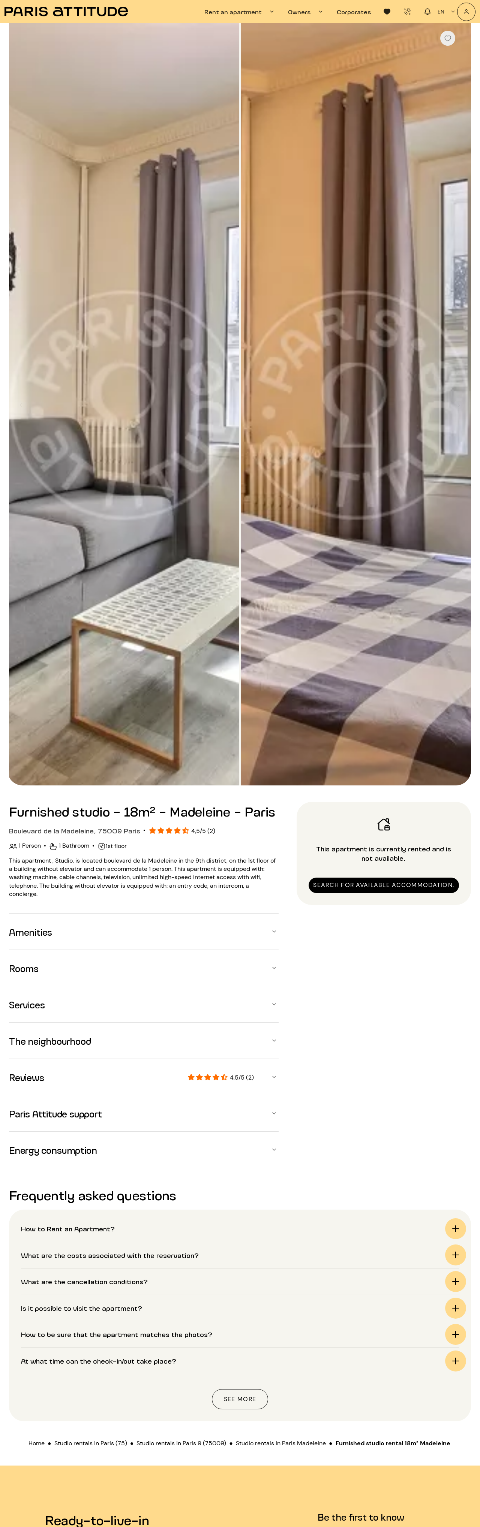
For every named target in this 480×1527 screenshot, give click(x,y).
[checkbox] (447, 38)
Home (36, 1443)
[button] (144, 932)
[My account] (466, 12)
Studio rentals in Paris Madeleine (281, 1443)
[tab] (240, 11)
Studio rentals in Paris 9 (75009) (181, 1443)
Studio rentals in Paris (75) (90, 1443)
